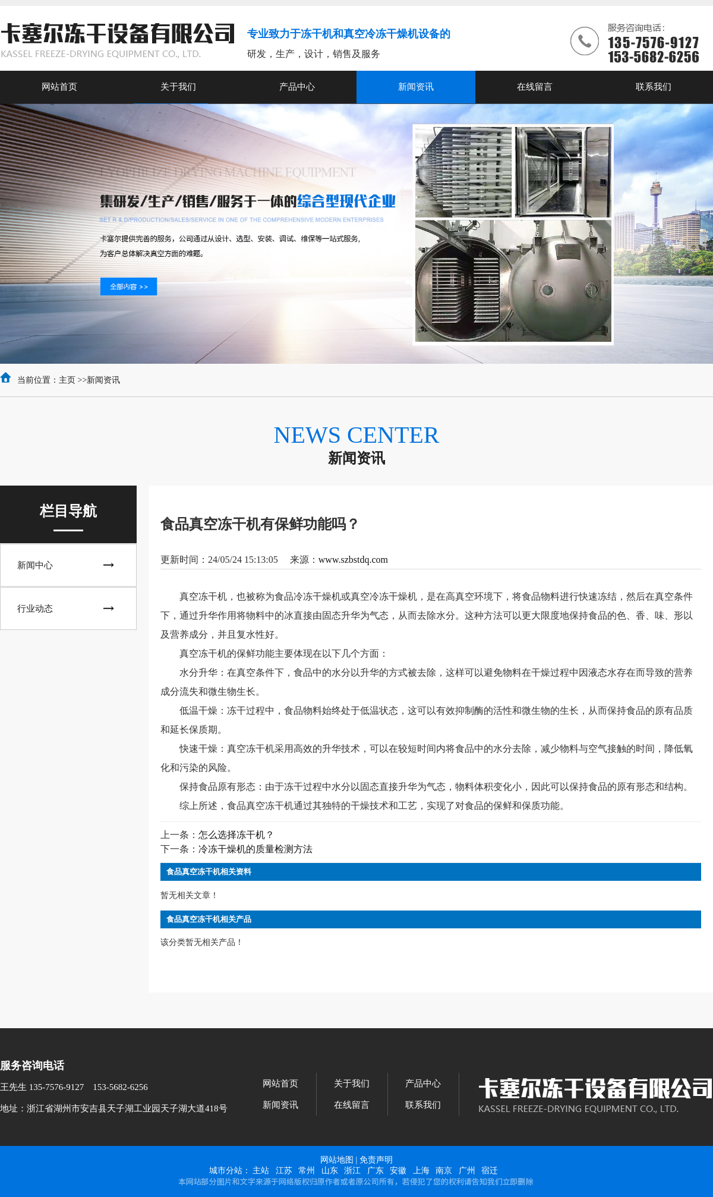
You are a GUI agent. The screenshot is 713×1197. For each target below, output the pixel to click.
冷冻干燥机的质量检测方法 (255, 849)
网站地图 (337, 1159)
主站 (261, 1170)
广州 (467, 1170)
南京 (444, 1170)
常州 (306, 1170)
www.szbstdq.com (353, 560)
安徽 (398, 1170)
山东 (329, 1170)
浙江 (352, 1170)
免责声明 (376, 1159)
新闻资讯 (103, 380)
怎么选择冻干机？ (236, 835)
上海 (421, 1170)
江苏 (284, 1170)
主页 (67, 380)
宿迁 (489, 1170)
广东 (375, 1170)
